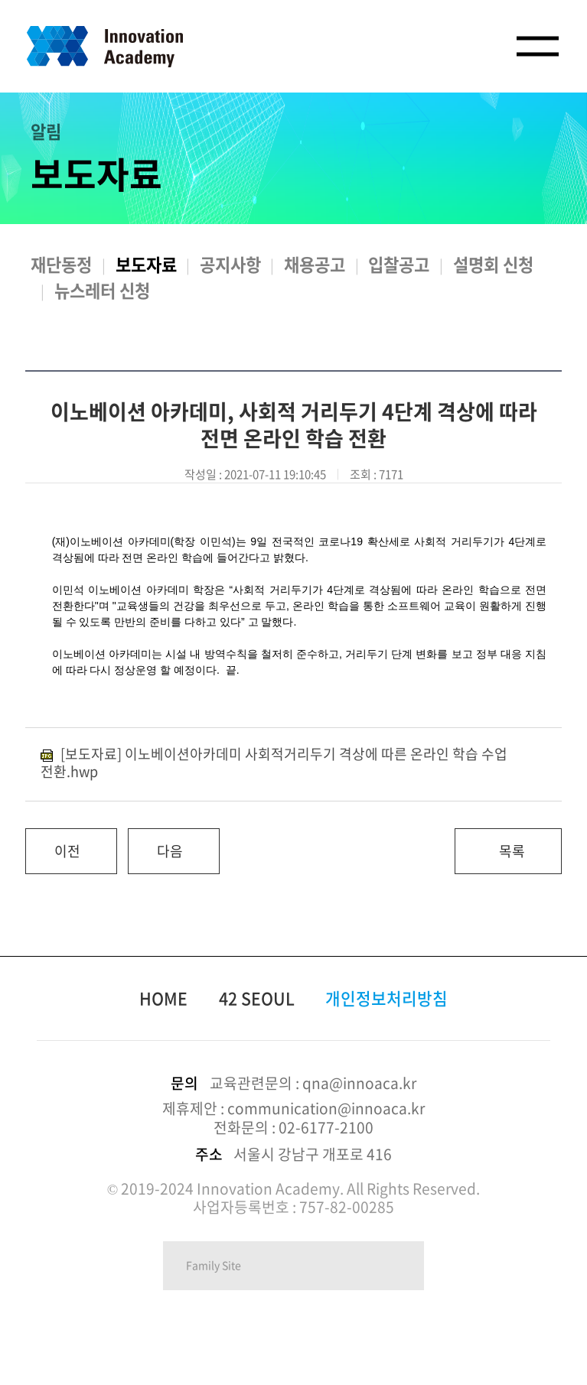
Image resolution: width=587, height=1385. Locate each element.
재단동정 (61, 264)
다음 (155, 845)
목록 (512, 850)
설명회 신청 (493, 264)
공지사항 (230, 264)
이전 (52, 845)
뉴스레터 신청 (102, 290)
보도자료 (146, 264)
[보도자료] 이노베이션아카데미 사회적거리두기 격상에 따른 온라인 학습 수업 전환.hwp (274, 762)
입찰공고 (398, 264)
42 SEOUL (257, 998)
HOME (163, 998)
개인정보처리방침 (386, 998)
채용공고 (314, 264)
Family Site (213, 1265)
